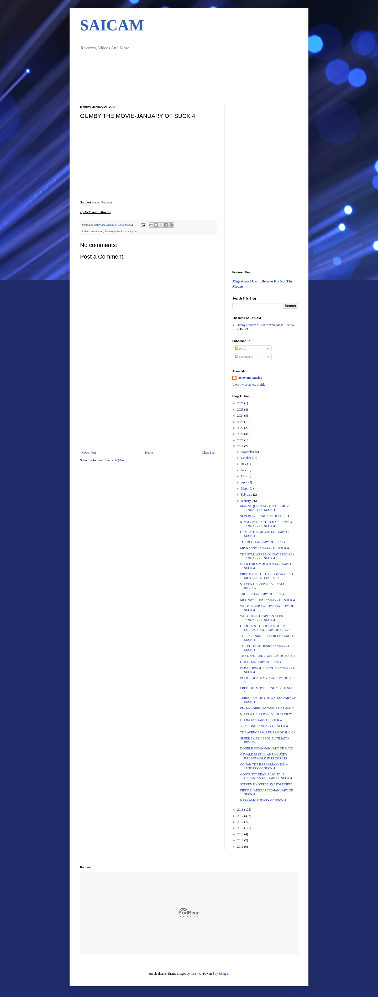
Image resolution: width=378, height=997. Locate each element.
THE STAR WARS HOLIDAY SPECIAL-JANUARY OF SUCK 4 (267, 556)
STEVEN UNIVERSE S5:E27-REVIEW (266, 784)
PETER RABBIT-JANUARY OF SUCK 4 (267, 708)
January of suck (113, 231)
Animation (97, 231)
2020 (240, 440)
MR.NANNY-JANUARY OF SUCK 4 (264, 548)
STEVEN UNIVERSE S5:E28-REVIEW (266, 714)
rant (134, 231)
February (247, 494)
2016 (240, 822)
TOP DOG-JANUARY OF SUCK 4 (262, 542)
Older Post (208, 452)
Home (149, 452)
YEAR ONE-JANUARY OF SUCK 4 (264, 726)
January (246, 501)
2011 (240, 846)
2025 (240, 409)
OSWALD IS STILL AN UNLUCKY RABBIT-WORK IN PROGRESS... (264, 756)
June (244, 470)
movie (127, 231)
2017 (240, 816)
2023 (240, 422)
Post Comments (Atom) (112, 460)
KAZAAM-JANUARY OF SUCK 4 (263, 800)
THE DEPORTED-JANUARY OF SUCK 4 (267, 656)
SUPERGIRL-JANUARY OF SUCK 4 (264, 516)
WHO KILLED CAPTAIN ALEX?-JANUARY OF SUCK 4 (263, 618)
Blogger (224, 973)
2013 (240, 834)
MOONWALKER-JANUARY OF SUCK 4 (267, 600)
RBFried (196, 973)
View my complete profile (248, 384)
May (244, 476)
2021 (240, 434)
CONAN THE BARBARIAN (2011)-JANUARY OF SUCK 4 (264, 766)
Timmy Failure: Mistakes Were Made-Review (265, 325)
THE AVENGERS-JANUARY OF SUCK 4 (267, 732)
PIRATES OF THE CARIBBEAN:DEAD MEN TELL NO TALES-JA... (266, 576)
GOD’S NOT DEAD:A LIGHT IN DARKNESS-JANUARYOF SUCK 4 (266, 776)
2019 (240, 446)
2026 (240, 403)
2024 (240, 415)
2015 (240, 828)
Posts (240, 348)
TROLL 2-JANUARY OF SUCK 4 (262, 594)
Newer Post (88, 452)
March (245, 488)
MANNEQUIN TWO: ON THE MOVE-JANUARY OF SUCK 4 (266, 508)
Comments (244, 357)
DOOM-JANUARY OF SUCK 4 (261, 720)
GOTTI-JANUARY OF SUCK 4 (260, 662)
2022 (240, 428)
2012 (240, 840)
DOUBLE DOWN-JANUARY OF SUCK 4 (267, 748)
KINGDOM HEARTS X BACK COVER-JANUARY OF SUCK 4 (266, 524)
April (244, 482)
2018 (240, 809)
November (248, 452)
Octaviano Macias (104, 224)
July (244, 464)
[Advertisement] (148, 411)
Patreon (106, 202)
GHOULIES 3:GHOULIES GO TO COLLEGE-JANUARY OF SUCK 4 (265, 628)
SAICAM (112, 25)
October (246, 458)
